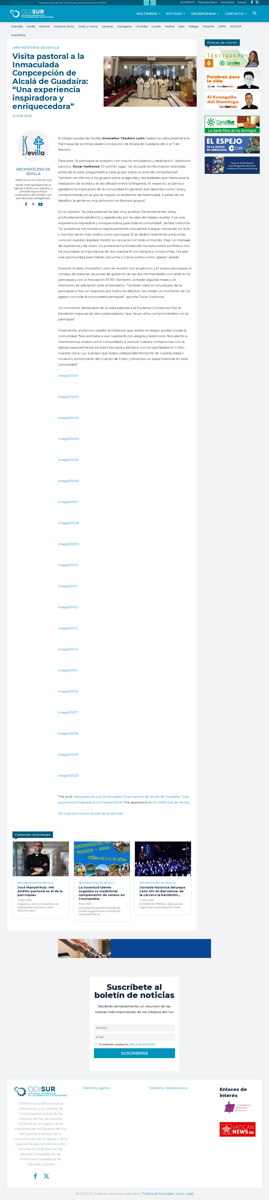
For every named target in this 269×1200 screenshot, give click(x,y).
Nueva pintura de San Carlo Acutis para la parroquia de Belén (73, 2)
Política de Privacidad (158, 1194)
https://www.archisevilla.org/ (33, 179)
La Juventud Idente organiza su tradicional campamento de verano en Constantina (102, 893)
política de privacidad (141, 1044)
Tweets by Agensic (96, 1088)
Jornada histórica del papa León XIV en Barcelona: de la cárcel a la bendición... (162, 891)
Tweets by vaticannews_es (168, 1088)
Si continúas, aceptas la (124, 1044)
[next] (153, 2)
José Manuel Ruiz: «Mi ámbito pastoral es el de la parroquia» (40, 891)
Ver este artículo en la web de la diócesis (90, 813)
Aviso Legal (184, 1194)
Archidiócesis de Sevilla (36, 47)
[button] (255, 13)
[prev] (146, 2)
